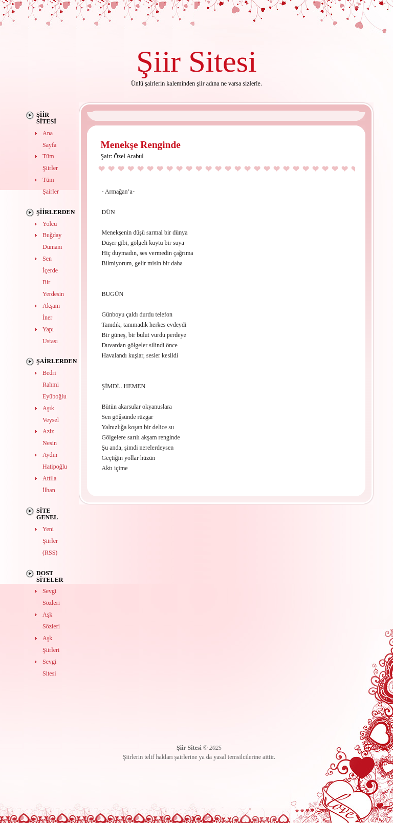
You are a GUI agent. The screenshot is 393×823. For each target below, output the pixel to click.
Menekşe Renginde (141, 144)
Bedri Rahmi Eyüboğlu (54, 384)
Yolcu (49, 223)
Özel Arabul (128, 156)
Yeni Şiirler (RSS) (50, 540)
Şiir (158, 61)
